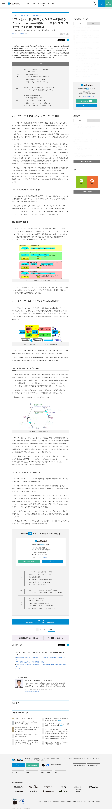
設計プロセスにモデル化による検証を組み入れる (37, 105)
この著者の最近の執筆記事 (32, 691)
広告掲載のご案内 (93, 765)
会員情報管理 (56, 801)
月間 (93, 23)
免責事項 (63, 801)
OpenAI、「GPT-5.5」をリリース (24, 718)
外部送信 (98, 801)
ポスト (60, 40)
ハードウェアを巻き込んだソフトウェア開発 (36, 69)
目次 (53, 64)
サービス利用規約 (77, 801)
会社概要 (69, 801)
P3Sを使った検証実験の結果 (32, 95)
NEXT (52, 630)
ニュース (27, 3)
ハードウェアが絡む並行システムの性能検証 (36, 77)
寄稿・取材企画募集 (79, 765)
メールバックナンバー (41, 557)
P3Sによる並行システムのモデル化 (35, 100)
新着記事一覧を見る (86, 161)
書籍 (53, 3)
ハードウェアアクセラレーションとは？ (37, 71)
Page (17, 88)
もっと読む (18, 668)
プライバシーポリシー (88, 801)
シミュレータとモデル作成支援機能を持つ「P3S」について (42, 90)
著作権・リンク (47, 801)
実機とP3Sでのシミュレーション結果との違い (38, 103)
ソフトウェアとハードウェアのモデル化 (37, 82)
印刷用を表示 (17, 645)
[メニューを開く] (3, 3)
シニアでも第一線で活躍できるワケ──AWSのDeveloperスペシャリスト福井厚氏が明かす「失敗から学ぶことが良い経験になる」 (57, 731)
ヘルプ (40, 801)
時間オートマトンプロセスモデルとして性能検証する (39, 87)
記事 (34, 3)
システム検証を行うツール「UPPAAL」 (36, 79)
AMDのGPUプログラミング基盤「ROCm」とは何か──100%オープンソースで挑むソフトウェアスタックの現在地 (27, 742)
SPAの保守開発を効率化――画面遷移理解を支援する (31, 662)
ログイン (52, 561)
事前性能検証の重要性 (32, 74)
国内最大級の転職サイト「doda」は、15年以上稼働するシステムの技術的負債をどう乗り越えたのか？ (27, 729)
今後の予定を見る (86, 192)
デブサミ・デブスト (43, 3)
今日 (80, 23)
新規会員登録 (28, 561)
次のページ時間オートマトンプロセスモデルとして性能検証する (40, 621)
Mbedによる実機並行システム (34, 98)
